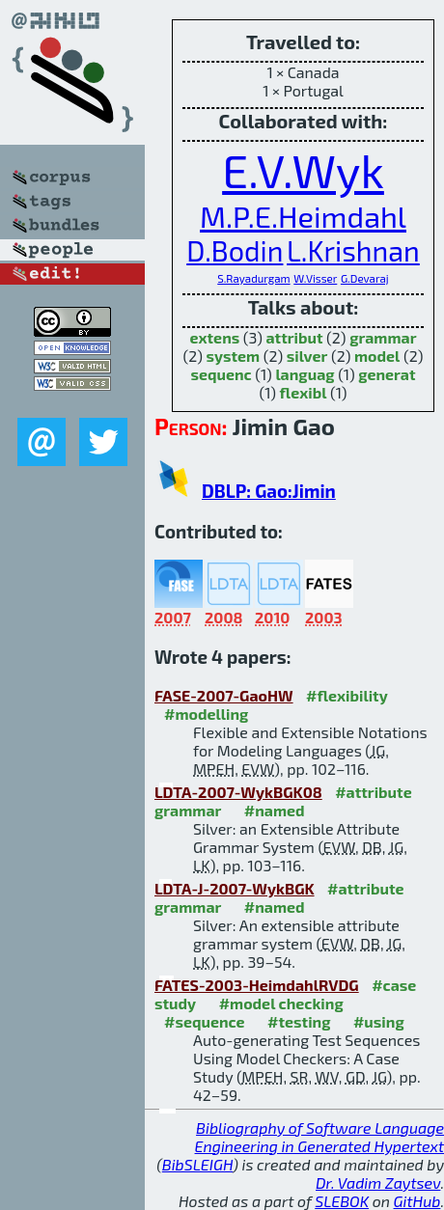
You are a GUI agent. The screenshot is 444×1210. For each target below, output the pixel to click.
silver (307, 355)
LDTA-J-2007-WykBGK (234, 888)
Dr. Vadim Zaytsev (378, 1182)
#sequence (204, 1021)
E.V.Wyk (303, 170)
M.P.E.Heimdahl (303, 216)
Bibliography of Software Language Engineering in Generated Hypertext (319, 1136)
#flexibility (347, 695)
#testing (298, 1021)
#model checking (281, 1003)
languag (304, 374)
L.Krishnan (353, 250)
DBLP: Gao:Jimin (269, 491)
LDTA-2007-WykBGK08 (238, 792)
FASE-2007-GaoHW (223, 695)
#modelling (206, 713)
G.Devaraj (365, 278)
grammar (382, 337)
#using (378, 1021)
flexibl (303, 392)
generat (386, 374)
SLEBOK (342, 1201)
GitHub (417, 1201)
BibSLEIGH (197, 1164)
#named (274, 810)
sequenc (220, 374)
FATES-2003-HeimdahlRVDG (256, 985)
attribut (293, 337)
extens (215, 337)
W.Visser (315, 278)
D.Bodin (234, 250)
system (234, 355)
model (377, 355)
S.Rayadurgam (253, 278)
